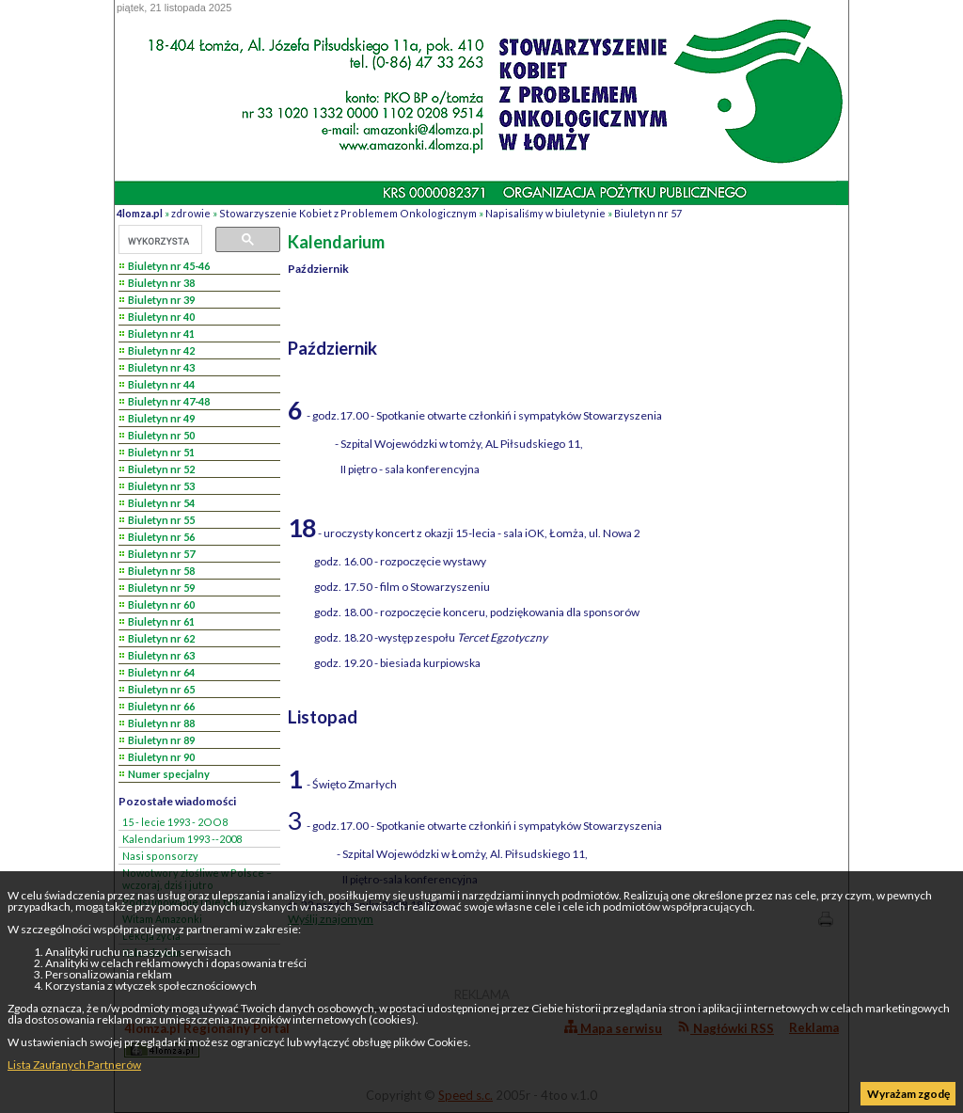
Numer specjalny (169, 774)
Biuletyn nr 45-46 (169, 266)
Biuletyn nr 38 (161, 283)
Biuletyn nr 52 (161, 469)
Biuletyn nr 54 (161, 503)
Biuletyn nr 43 (161, 367)
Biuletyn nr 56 (161, 537)
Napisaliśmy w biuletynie (545, 213)
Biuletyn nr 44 (161, 384)
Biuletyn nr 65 (161, 689)
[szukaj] (158, 240)
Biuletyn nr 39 (161, 300)
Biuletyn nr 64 (161, 672)
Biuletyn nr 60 (161, 604)
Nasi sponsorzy (160, 856)
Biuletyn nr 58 (161, 570)
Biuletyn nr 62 (161, 638)
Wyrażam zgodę (908, 1094)
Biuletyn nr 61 (161, 621)
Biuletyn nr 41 (161, 333)
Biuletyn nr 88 (161, 723)
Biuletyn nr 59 (161, 587)
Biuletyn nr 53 (161, 486)
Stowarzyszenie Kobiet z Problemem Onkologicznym (348, 213)
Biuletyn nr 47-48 (169, 401)
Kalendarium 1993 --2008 (182, 839)
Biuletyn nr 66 (161, 706)
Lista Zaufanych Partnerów (74, 1064)
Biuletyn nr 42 (161, 350)
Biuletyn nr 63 (161, 655)
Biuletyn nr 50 (161, 435)
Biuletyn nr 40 (161, 316)
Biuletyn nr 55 (161, 520)
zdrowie (191, 213)
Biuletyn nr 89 (161, 740)
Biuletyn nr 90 (161, 757)
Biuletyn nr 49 (161, 418)
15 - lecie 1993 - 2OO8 (175, 822)
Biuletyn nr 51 (161, 452)
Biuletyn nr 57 (648, 213)
